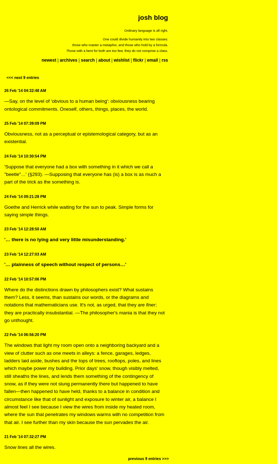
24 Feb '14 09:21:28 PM (25, 196)
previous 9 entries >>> (148, 458)
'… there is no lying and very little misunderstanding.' (65, 239)
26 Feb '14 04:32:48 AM (25, 90)
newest (48, 60)
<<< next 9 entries (22, 77)
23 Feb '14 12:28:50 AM (25, 229)
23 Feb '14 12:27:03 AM (25, 254)
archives (69, 60)
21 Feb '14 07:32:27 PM (25, 436)
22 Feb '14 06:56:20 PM (25, 334)
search (88, 60)
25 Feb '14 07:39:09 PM (25, 123)
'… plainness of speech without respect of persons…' (65, 264)
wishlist (121, 60)
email (152, 60)
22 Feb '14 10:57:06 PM (25, 279)
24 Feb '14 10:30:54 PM (25, 156)
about (104, 60)
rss (165, 60)
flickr (138, 60)
